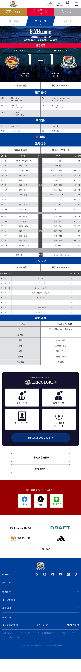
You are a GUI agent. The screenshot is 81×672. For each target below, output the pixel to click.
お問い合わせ (8, 633)
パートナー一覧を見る (40, 549)
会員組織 (40, 608)
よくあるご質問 (10, 625)
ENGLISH (73, 625)
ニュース (40, 616)
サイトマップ (25, 633)
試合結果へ (40, 468)
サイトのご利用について (45, 633)
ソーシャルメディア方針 (11, 637)
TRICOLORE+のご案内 (40, 437)
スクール (42, 625)
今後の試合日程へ (40, 457)
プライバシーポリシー (70, 633)
